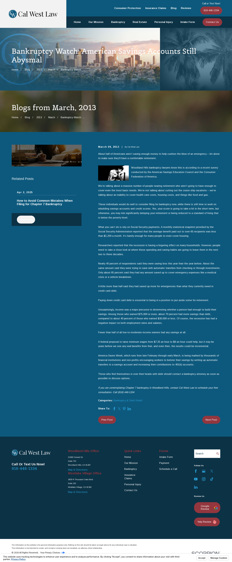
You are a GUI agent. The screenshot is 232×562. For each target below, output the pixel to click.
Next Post (211, 419)
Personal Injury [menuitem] (163, 22)
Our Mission (131, 463)
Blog (174, 8)
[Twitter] (211, 471)
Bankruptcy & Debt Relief (128, 400)
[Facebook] (195, 471)
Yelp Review (206, 522)
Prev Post (107, 419)
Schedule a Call (168, 469)
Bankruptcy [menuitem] (118, 22)
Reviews (186, 8)
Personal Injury (132, 484)
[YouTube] (195, 479)
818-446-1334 (211, 10)
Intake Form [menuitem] (187, 22)
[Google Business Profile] (203, 471)
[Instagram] (203, 479)
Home (127, 457)
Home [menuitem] (77, 22)
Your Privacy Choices (52, 553)
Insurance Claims (155, 8)
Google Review (209, 508)
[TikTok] (211, 479)
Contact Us (212, 22)
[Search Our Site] (217, 453)
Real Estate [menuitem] (140, 22)
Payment (164, 463)
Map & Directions (78, 469)
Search (199, 453)
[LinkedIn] (195, 487)
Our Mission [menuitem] (95, 22)
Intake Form (166, 457)
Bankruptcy (130, 469)
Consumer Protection (127, 8)
